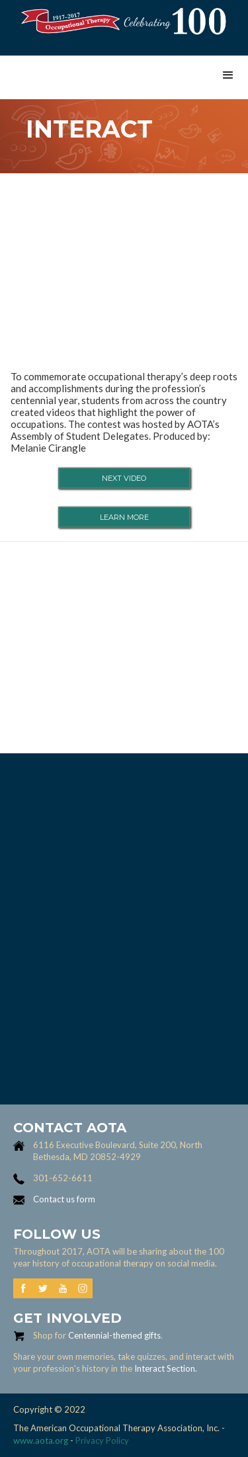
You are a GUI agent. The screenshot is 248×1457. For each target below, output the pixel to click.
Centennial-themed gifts (114, 1335)
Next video (124, 478)
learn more (124, 517)
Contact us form (64, 1199)
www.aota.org (40, 1440)
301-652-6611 (63, 1178)
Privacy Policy (102, 1440)
